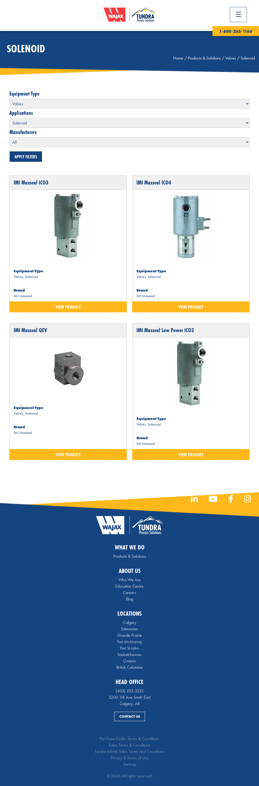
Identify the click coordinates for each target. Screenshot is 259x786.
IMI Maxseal (23, 295)
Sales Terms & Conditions (129, 745)
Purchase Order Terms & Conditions (129, 738)
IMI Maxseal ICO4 (153, 182)
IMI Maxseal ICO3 (31, 182)
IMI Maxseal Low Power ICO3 (165, 330)
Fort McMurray (129, 641)
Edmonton (129, 629)
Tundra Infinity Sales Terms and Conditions (129, 751)
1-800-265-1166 (235, 31)
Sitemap (129, 764)
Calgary (129, 622)
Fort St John (129, 648)
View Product (68, 307)
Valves (230, 58)
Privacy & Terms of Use (129, 758)
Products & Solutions (204, 58)
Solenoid (31, 276)
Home (178, 58)
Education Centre (129, 586)
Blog (129, 599)
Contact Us (129, 716)
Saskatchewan (129, 654)
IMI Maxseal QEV (30, 330)
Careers (129, 592)
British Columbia (129, 667)
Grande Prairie (129, 635)
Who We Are (130, 580)
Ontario (129, 661)
